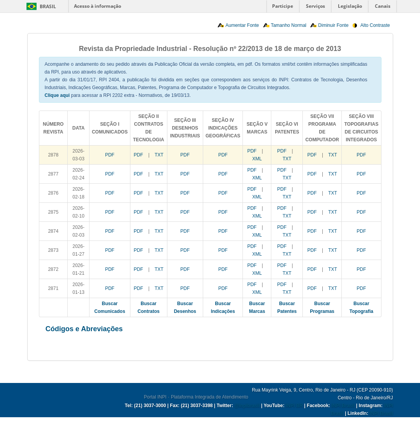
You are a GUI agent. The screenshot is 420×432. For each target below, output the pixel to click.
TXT (159, 155)
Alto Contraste (375, 25)
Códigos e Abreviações (84, 329)
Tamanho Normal (288, 25)
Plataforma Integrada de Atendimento (209, 397)
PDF (109, 155)
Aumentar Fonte (242, 25)
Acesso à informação (97, 6)
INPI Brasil (343, 405)
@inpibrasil (247, 405)
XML (257, 159)
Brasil (48, 6)
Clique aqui (57, 95)
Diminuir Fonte (333, 25)
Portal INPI (155, 397)
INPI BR (294, 405)
